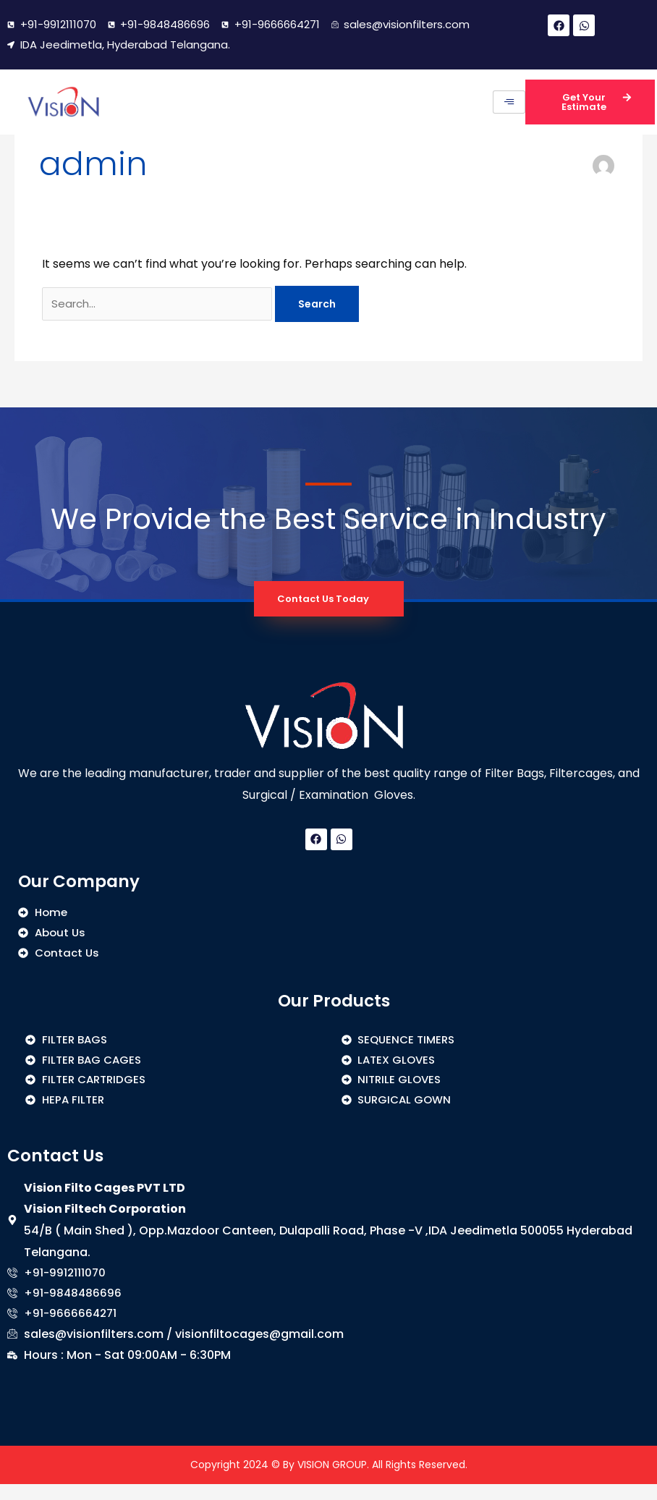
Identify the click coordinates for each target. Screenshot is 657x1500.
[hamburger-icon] (509, 102)
